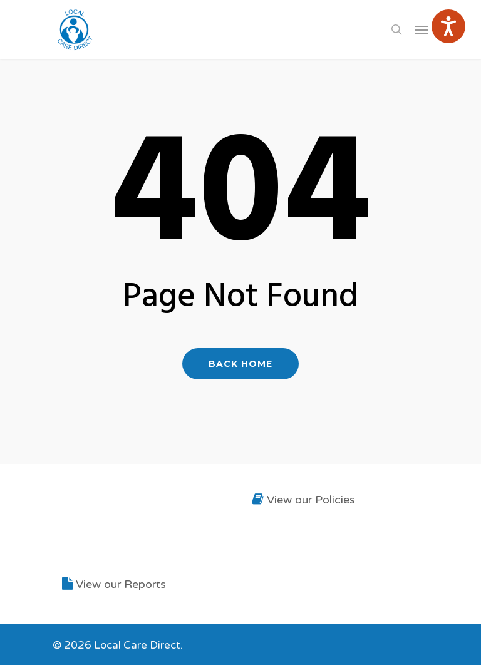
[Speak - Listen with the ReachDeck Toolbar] (448, 26)
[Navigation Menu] (421, 29)
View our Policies (303, 500)
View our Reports (114, 584)
